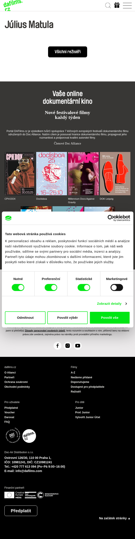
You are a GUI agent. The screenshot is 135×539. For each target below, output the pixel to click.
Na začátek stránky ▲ (115, 518)
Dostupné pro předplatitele (87, 386)
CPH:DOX (10, 198)
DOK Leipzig (106, 198)
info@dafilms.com (29, 471)
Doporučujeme (80, 382)
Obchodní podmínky (17, 386)
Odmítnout (25, 317)
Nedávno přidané (81, 377)
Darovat (9, 417)
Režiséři (76, 391)
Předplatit (21, 510)
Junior (79, 407)
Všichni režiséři (68, 52)
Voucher (9, 412)
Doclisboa (41, 198)
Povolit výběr (67, 317)
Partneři (9, 377)
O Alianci (10, 372)
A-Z (73, 372)
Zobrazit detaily (109, 303)
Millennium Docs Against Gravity (81, 200)
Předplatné (11, 407)
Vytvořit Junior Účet (87, 417)
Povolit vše (109, 317)
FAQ (7, 421)
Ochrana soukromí (16, 382)
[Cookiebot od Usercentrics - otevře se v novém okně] (111, 218)
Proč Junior (82, 412)
